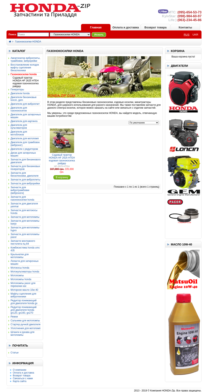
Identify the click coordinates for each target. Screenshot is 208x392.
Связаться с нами (23, 378)
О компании (19, 369)
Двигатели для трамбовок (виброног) (25, 144)
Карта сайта (19, 381)
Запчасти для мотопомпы (25, 217)
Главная (96, 27)
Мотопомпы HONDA (21, 279)
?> (70, 34)
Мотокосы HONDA (20, 267)
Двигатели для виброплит (25, 104)
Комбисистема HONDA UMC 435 (25, 249)
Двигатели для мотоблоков (19, 133)
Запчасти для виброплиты (25, 179)
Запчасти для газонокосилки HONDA (22, 198)
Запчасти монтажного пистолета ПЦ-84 (23, 242)
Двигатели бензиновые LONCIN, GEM (24, 99)
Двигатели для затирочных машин (26, 116)
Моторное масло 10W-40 (24, 289)
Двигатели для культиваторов (19, 126)
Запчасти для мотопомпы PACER (25, 236)
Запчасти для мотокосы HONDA (24, 212)
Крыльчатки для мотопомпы (20, 256)
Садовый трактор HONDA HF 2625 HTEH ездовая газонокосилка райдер (26, 82)
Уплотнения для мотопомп (26, 328)
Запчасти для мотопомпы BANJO (25, 222)
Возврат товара (155, 27)
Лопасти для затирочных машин (25, 262)
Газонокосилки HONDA (28, 41)
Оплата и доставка (125, 27)
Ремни (14, 316)
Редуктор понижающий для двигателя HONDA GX (24, 302)
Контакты (185, 27)
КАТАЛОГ (19, 51)
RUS (186, 34)
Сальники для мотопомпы (25, 320)
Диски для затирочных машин (23, 154)
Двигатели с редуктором (24, 149)
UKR (195, 34)
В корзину (62, 177)
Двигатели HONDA (20, 93)
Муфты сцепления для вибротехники (23, 295)
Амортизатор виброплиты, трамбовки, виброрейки (25, 59)
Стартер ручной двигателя (25, 324)
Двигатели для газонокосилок (19, 109)
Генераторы (17, 89)
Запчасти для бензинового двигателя (26, 161)
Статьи (14, 352)
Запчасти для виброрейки (25, 183)
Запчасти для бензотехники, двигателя (24, 174)
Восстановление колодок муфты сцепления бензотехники (25, 67)
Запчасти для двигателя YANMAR (24, 205)
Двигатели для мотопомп (25, 138)
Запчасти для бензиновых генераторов (25, 168)
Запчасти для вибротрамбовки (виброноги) (20, 190)
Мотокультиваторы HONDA (25, 271)
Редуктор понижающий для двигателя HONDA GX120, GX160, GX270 (24, 310)
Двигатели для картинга (24, 121)
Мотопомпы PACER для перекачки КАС (23, 284)
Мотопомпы (17, 275)
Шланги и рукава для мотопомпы (22, 333)
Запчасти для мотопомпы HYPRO (25, 229)
